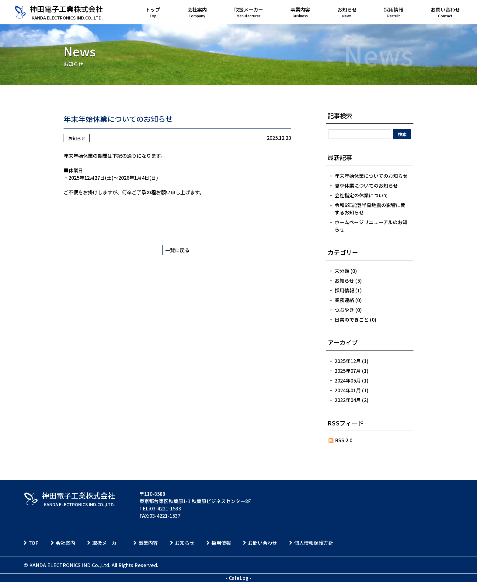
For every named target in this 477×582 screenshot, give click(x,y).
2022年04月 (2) (351, 400)
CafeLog (239, 577)
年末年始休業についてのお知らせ (118, 118)
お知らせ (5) (348, 280)
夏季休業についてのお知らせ (366, 185)
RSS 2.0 (341, 440)
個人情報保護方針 (313, 542)
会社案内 (65, 542)
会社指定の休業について (361, 195)
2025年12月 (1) (351, 361)
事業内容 (148, 542)
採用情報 (221, 542)
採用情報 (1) (348, 290)
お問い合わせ (262, 542)
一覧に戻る (177, 250)
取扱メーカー (106, 542)
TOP (34, 542)
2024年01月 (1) (351, 390)
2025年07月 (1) (351, 370)
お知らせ (76, 138)
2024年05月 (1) (351, 380)
